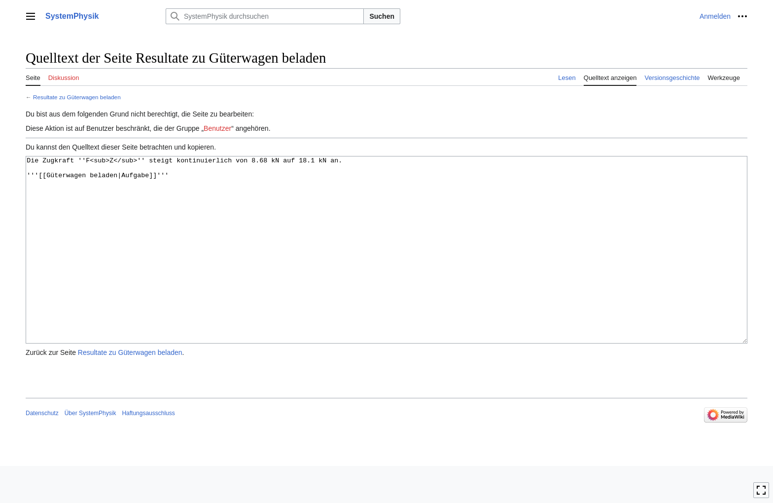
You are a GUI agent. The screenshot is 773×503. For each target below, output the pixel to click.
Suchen (381, 16)
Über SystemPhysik (90, 450)
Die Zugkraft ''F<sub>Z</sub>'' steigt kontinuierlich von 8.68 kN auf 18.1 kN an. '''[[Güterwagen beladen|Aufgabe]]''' (386, 268)
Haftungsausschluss (148, 450)
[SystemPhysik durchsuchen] (265, 16)
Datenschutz (42, 450)
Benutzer (217, 128)
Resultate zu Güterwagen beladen (77, 97)
